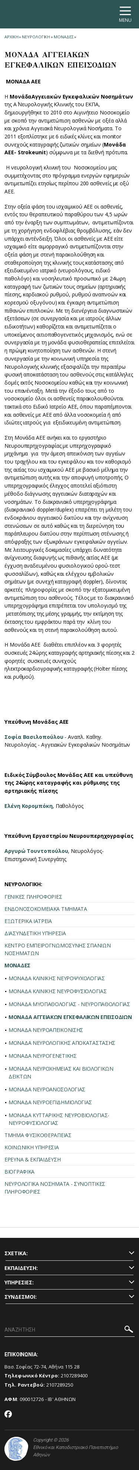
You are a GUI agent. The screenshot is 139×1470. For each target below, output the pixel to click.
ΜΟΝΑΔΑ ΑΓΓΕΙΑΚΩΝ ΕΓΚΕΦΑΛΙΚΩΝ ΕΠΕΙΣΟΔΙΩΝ (70, 1016)
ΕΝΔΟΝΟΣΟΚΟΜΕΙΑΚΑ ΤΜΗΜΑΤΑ (45, 908)
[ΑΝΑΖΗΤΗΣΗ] (69, 1330)
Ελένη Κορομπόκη (28, 805)
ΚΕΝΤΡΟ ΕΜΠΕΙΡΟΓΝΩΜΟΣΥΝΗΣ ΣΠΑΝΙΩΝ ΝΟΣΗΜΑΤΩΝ (57, 949)
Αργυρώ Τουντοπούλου (36, 850)
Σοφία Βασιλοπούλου (33, 736)
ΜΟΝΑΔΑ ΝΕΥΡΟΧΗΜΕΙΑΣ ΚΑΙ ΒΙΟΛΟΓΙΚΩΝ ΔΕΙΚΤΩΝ (61, 1072)
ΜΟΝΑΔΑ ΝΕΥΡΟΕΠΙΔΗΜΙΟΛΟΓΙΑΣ (50, 1102)
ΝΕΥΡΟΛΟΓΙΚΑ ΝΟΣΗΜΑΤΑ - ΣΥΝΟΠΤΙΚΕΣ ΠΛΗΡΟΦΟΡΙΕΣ (54, 1187)
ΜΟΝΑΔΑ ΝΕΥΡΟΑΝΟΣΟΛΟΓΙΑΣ (47, 1089)
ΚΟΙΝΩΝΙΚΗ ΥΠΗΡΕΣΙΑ (31, 1147)
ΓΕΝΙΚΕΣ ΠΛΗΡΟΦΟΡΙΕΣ (33, 896)
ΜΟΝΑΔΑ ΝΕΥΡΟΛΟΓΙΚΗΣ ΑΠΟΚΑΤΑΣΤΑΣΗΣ (62, 1042)
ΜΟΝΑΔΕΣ (63, 36)
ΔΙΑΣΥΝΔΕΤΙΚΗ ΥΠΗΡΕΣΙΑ (35, 933)
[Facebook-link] (8, 1415)
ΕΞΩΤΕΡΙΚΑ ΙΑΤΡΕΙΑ (28, 921)
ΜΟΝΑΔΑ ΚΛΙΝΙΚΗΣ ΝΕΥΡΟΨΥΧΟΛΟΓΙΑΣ (57, 978)
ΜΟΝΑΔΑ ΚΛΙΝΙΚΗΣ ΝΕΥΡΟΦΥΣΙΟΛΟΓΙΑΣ (57, 991)
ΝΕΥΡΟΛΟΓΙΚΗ (36, 36)
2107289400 (74, 1375)
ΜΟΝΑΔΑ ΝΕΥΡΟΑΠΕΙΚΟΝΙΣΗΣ (46, 1029)
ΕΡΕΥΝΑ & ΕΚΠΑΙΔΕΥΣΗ (32, 1159)
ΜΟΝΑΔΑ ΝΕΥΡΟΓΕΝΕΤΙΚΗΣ (43, 1055)
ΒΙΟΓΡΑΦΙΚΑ (19, 1171)
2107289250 (59, 1384)
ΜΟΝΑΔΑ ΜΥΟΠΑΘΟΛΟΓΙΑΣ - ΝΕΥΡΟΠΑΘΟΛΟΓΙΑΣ (69, 1004)
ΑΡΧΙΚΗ (11, 36)
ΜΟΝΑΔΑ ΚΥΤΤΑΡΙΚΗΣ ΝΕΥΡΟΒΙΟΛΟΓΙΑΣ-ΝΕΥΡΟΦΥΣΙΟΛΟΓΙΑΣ (59, 1119)
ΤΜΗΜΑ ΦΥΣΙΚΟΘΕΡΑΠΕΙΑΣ (38, 1135)
